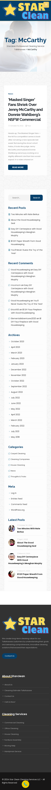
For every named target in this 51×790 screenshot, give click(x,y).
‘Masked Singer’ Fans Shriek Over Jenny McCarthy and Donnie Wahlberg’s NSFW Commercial (25, 109)
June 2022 (16, 403)
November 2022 (18, 375)
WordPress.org (17, 510)
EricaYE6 (15, 309)
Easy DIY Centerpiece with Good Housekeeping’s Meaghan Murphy (26, 232)
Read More (18, 167)
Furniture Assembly (12, 740)
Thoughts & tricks (18, 476)
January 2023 (17, 364)
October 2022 (17, 380)
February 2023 (17, 358)
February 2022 (17, 425)
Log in (13, 493)
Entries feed (16, 498)
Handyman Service (12, 751)
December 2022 (18, 369)
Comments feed (19, 504)
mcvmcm (16, 285)
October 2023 (17, 341)
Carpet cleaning (18, 453)
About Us (8, 684)
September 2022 (19, 386)
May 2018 (15, 437)
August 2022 (17, 392)
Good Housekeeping (20, 269)
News (10, 93)
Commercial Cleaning (14, 722)
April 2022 (15, 414)
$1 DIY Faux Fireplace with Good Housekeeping (26, 321)
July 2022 (15, 397)
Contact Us (9, 656)
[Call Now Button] (25, 784)
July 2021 (15, 431)
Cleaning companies (20, 459)
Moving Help (9, 745)
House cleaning (18, 465)
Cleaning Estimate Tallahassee (18, 690)
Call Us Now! (9, 702)
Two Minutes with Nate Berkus (25, 214)
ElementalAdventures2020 (23, 318)
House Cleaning (11, 734)
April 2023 (15, 347)
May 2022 (15, 409)
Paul (29, 126)
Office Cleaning (11, 728)
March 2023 (16, 352)
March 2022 (16, 420)
